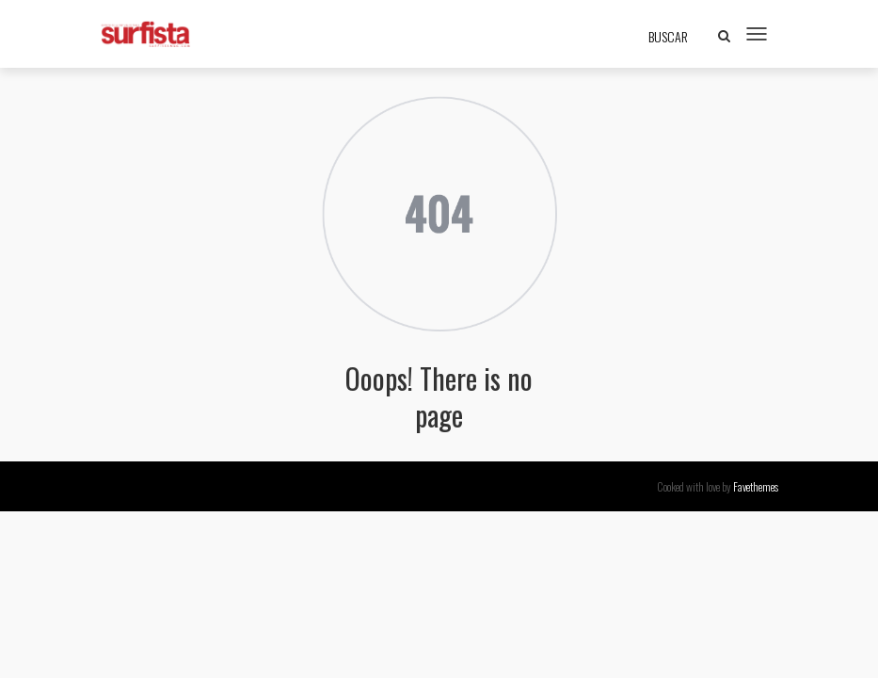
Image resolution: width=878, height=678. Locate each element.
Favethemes (755, 486)
